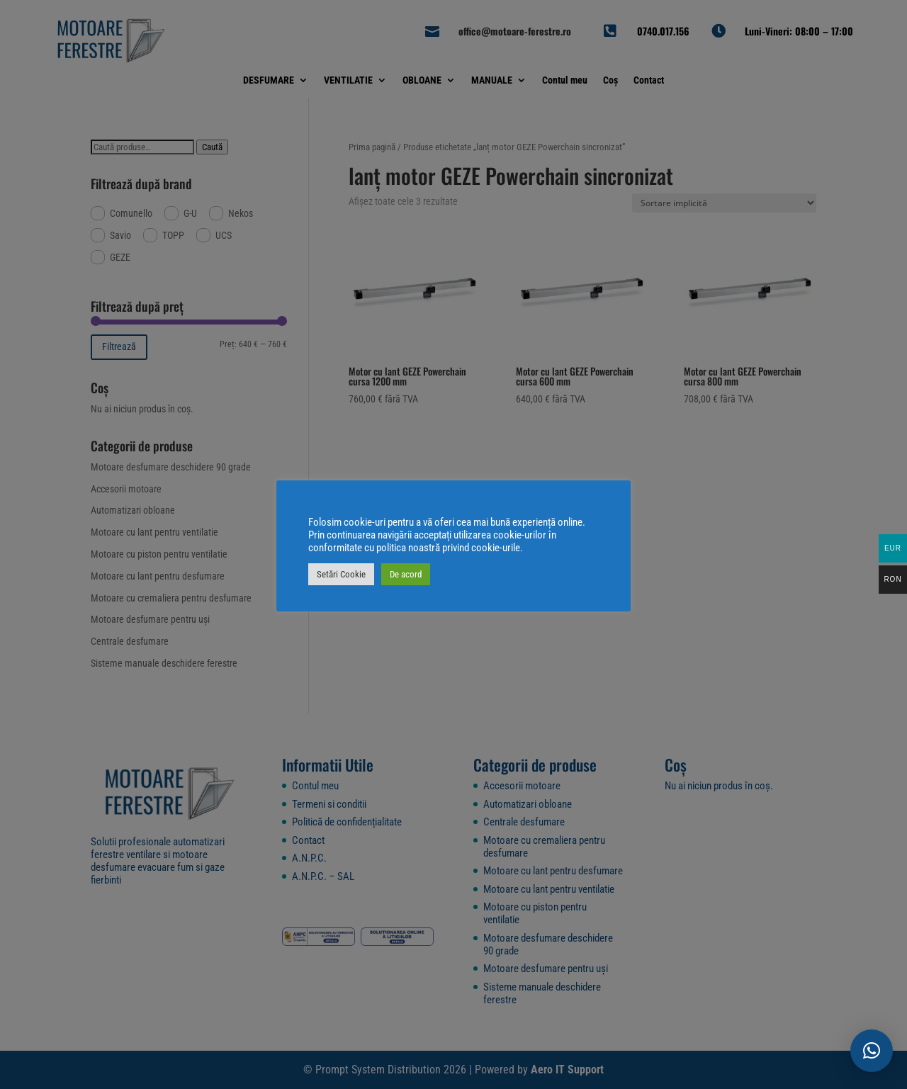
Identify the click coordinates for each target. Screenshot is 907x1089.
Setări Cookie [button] (341, 574)
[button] (871, 1050)
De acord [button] (406, 574)
